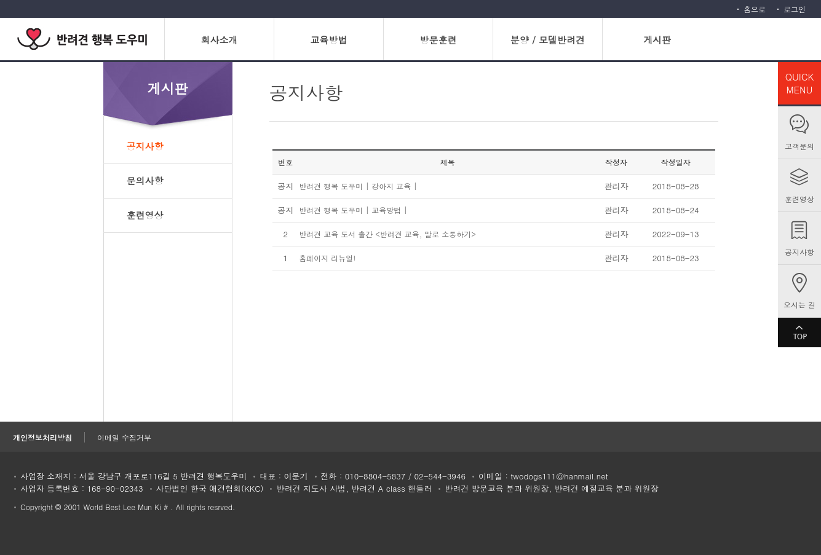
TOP (799, 332)
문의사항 (145, 180)
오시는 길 (799, 304)
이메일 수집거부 (124, 437)
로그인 (794, 9)
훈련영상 (799, 199)
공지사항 (799, 251)
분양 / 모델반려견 (547, 39)
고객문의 (799, 146)
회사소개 (218, 39)
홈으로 (755, 9)
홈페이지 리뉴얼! (327, 258)
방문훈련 (437, 39)
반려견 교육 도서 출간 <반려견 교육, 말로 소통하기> (387, 234)
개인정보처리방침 (42, 437)
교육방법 (328, 39)
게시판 (657, 39)
